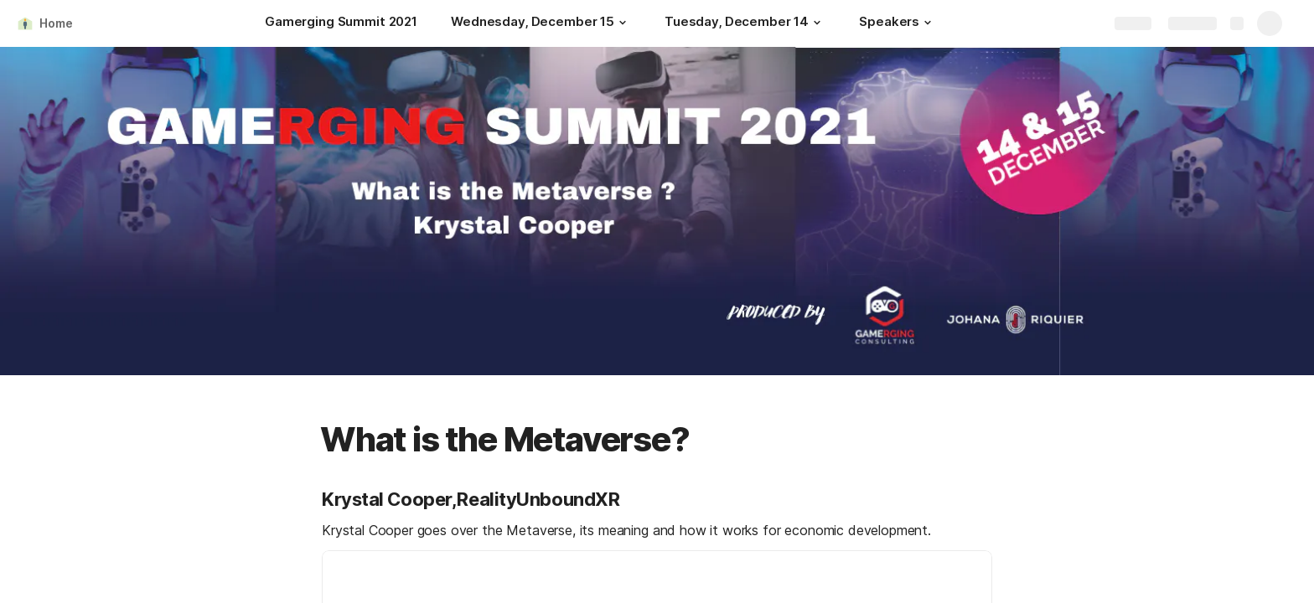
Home (55, 23)
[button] (622, 22)
